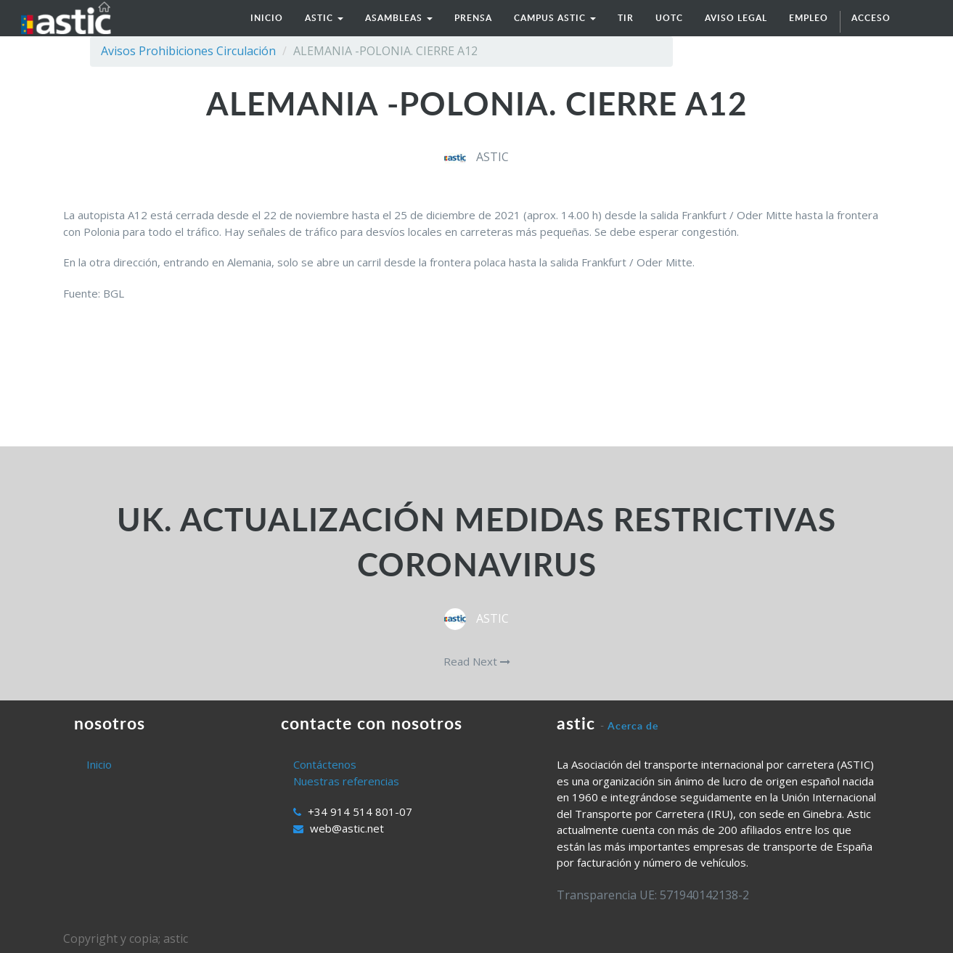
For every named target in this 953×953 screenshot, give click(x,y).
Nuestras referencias (346, 781)
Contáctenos (324, 764)
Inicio (99, 764)
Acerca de (633, 725)
